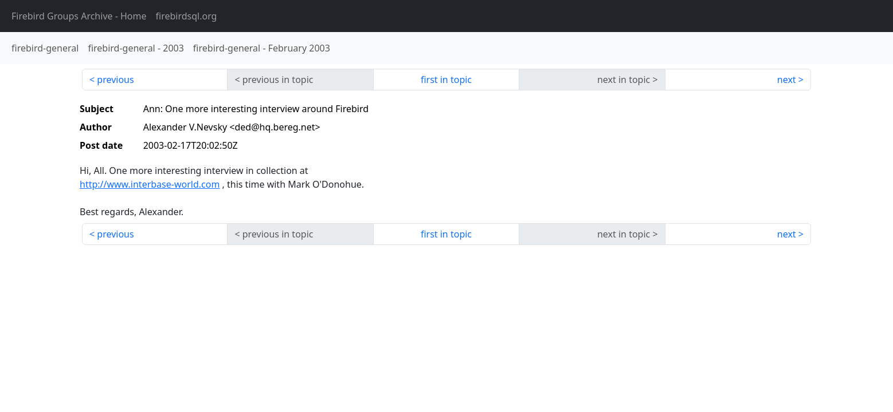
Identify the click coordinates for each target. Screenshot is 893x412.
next (786, 79)
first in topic (446, 79)
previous (115, 79)
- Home (79, 16)
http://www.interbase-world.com (150, 184)
